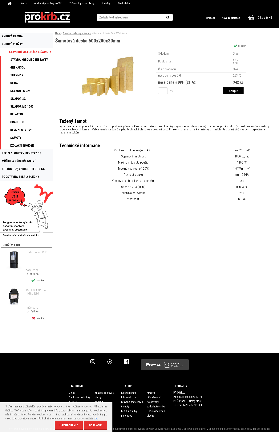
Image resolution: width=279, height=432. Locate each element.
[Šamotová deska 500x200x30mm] (109, 52)
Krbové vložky (128, 397)
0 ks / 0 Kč (264, 18)
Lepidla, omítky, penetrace (129, 413)
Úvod (58, 33)
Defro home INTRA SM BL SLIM (36, 291)
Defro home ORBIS (37, 252)
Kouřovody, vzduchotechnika (156, 404)
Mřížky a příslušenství (153, 395)
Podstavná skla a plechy (156, 413)
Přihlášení (210, 17)
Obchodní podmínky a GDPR (48, 3)
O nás (24, 3)
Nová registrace (231, 17)
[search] (172, 17)
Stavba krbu (124, 3)
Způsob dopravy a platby (81, 3)
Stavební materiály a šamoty (77, 33)
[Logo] (47, 17)
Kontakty (106, 3)
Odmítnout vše (68, 425)
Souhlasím (95, 425)
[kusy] (163, 90)
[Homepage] (11, 3)
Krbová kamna (128, 392)
